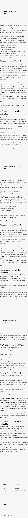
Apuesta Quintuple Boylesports (7, 395)
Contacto (5, 498)
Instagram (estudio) (20, 490)
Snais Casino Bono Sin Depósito (8, 132)
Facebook (17, 492)
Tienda (4, 494)
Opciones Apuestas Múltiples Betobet (9, 193)
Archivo (4, 490)
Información (6, 496)
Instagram (17, 488)
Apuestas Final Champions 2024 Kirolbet (10, 191)
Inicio (4, 488)
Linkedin (17, 494)
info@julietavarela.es (8, 508)
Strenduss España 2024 (6, 354)
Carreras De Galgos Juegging (7, 221)
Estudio (4, 492)
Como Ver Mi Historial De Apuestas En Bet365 (11, 148)
